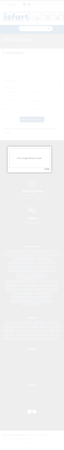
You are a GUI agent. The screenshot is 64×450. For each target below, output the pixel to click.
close (49, 231)
